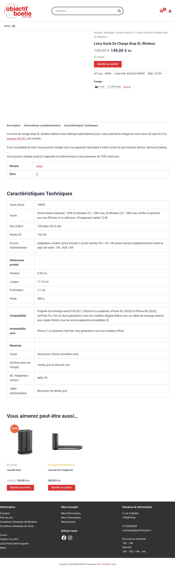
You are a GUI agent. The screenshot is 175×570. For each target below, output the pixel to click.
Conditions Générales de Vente (17, 526)
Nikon (3, 547)
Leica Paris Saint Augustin (15, 543)
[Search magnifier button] (119, 11)
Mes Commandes (71, 518)
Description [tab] (14, 125)
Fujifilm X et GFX (9, 539)
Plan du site (6, 518)
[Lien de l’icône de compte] (170, 10)
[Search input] (86, 11)
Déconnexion (68, 522)
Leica (39, 166)
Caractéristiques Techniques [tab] (83, 125)
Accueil (98, 32)
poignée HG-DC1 (17, 138)
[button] (7, 26)
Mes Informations (71, 513)
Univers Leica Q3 (126, 32)
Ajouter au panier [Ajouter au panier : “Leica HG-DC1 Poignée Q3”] (61, 487)
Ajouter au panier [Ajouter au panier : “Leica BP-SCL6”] (20, 487)
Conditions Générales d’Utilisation (19, 522)
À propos (5, 513)
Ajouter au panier (107, 64)
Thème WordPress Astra (106, 564)
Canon (3, 535)
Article (127, 86)
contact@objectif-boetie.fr (137, 530)
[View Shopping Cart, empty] (161, 10)
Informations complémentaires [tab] (43, 125)
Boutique (109, 32)
